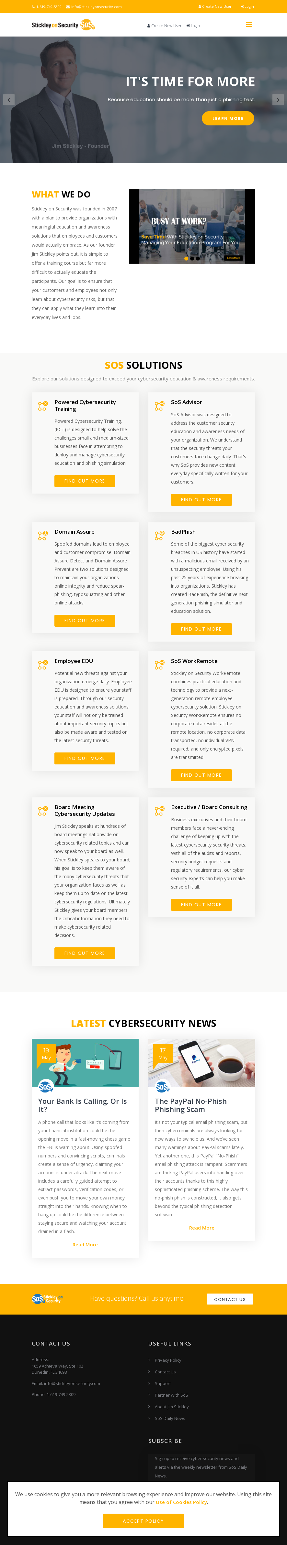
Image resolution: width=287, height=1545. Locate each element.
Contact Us (230, 1299)
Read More (85, 1244)
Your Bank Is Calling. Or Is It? (82, 1105)
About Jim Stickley (172, 1407)
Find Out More (84, 758)
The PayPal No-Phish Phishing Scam (191, 1105)
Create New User (215, 6)
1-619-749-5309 (47, 6)
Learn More (228, 118)
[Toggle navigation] (248, 24)
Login (247, 6)
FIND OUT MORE (84, 481)
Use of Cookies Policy (181, 1502)
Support (163, 1383)
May (46, 1054)
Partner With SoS (171, 1395)
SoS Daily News (170, 1418)
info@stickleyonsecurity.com (94, 6)
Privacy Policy (168, 1360)
